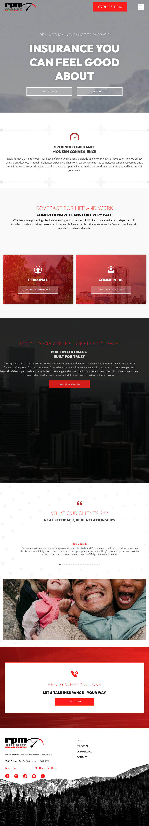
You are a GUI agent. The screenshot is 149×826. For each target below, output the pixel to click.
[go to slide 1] (83, 564)
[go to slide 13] (110, 564)
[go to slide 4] (90, 564)
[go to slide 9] (101, 564)
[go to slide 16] (117, 564)
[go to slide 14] (113, 564)
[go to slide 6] (94, 564)
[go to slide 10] (103, 564)
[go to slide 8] (99, 564)
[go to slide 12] (108, 564)
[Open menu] (141, 7)
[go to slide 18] (122, 564)
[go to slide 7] (96, 564)
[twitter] (16, 776)
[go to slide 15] (115, 564)
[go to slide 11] (106, 564)
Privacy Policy (46, 754)
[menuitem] (110, 740)
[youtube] (34, 776)
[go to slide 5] (92, 564)
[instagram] (25, 776)
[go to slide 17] (120, 564)
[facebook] (7, 776)
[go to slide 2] (85, 564)
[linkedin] (43, 776)
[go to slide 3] (87, 564)
